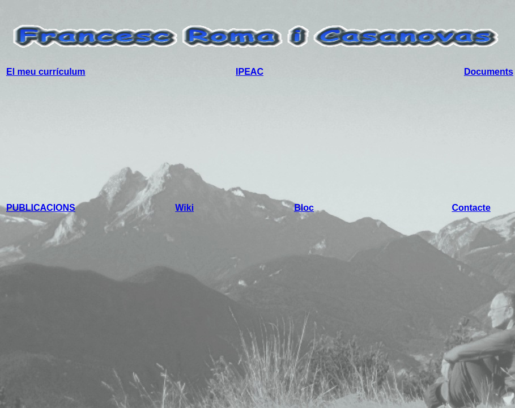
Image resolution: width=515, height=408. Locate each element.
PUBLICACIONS (40, 207)
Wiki (184, 207)
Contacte (471, 207)
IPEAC (249, 71)
